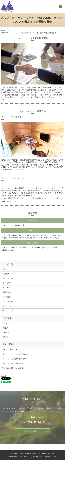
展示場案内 (6, 297)
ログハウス (6, 283)
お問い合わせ (6, 201)
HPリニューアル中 (9, 350)
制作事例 (5, 333)
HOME (3, 30)
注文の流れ (6, 288)
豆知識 (5, 337)
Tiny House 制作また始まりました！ (16, 368)
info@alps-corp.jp (8, 250)
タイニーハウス (8, 278)
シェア (3, 376)
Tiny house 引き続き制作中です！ (15, 359)
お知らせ (5, 323)
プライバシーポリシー (11, 306)
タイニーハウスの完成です (12, 363)
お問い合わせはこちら (32, 431)
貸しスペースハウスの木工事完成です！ (18, 354)
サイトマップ (7, 311)
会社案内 (5, 274)
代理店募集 (6, 292)
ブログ (5, 328)
